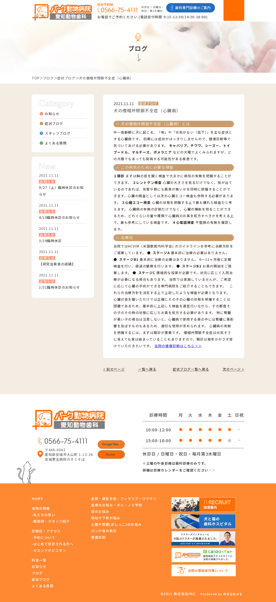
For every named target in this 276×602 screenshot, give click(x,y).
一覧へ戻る (147, 369)
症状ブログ (66, 77)
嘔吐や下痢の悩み (105, 517)
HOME (37, 498)
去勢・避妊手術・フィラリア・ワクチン (124, 498)
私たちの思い (44, 514)
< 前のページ (114, 369)
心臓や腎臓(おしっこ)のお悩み (116, 524)
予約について (44, 537)
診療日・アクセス (46, 530)
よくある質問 (56, 142)
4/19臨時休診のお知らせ (59, 217)
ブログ (48, 77)
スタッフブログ (57, 133)
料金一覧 (39, 560)
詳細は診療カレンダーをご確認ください (179, 470)
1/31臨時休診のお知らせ (59, 287)
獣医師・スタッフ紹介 (51, 521)
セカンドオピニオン (49, 550)
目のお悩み (100, 511)
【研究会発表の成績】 (57, 263)
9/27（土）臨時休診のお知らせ (61, 191)
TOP (36, 77)
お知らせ (52, 113)
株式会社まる (233, 594)
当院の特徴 (41, 508)
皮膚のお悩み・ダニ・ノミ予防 (116, 504)
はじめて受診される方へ (53, 543)
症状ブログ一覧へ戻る (191, 369)
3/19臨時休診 (50, 240)
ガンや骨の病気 (104, 530)
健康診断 (98, 537)
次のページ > (233, 369)
